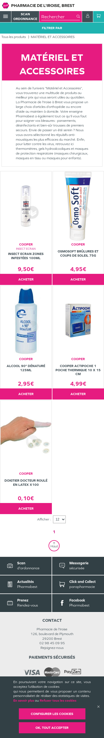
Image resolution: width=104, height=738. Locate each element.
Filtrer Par (52, 28)
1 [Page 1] (54, 531)
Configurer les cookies (52, 714)
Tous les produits (13, 37)
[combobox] (59, 16)
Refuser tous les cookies (58, 700)
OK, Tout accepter (52, 728)
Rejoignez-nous (52, 648)
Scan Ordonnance (25, 16)
